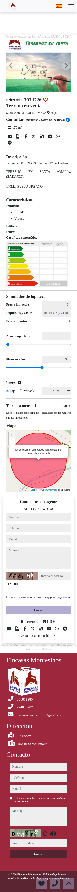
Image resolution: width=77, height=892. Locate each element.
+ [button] (11, 435)
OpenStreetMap (49, 490)
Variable (29, 391)
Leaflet (34, 490)
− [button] (11, 441)
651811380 (30, 509)
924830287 (47, 509)
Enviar (38, 610)
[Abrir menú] (71, 6)
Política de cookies (18, 878)
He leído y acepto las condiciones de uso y (40, 597)
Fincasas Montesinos (29, 874)
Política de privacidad (55, 874)
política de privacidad (60, 597)
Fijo (13, 391)
